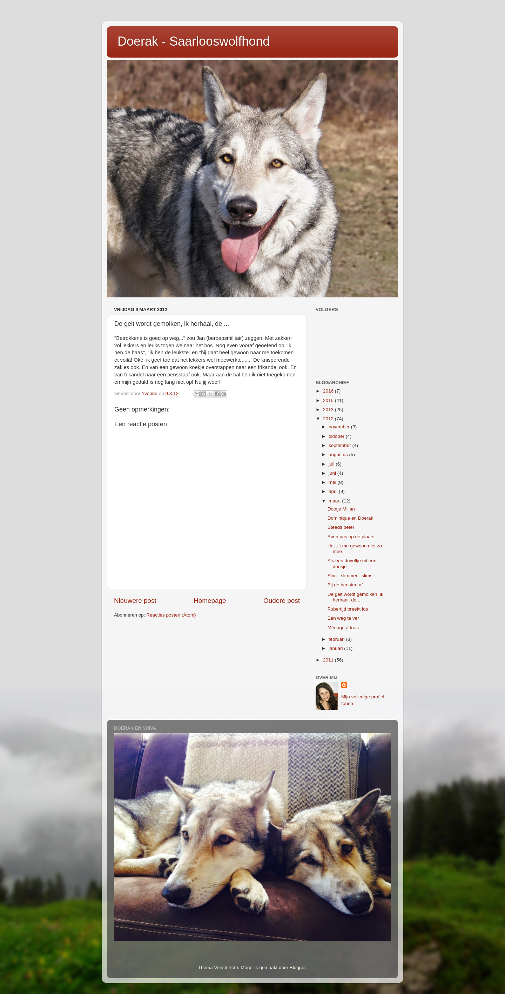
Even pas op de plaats (351, 536)
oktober (337, 436)
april (334, 491)
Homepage (210, 600)
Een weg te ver (343, 618)
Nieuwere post (135, 600)
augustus (339, 454)
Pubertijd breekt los (348, 609)
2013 (329, 409)
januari (336, 648)
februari (337, 639)
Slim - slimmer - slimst (351, 575)
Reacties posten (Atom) (171, 615)
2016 (329, 391)
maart (335, 500)
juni (333, 473)
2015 (329, 400)
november (340, 426)
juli (332, 464)
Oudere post (281, 600)
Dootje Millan (341, 509)
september (340, 445)
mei (333, 482)
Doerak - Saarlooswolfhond (193, 41)
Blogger (298, 967)
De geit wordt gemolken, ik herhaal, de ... (355, 597)
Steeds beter (341, 527)
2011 (329, 660)
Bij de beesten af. (346, 584)
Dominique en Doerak (350, 518)
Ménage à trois (343, 627)
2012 (329, 418)
